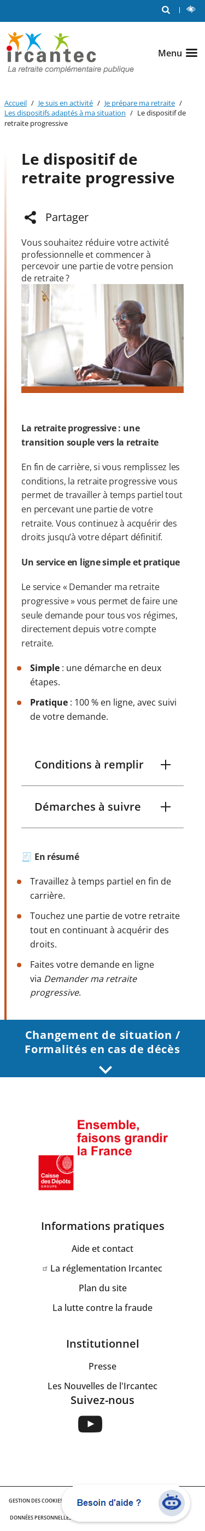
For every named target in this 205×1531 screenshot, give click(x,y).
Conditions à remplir (89, 764)
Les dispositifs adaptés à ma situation (65, 112)
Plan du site (103, 1288)
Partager (67, 217)
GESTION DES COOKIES (36, 1500)
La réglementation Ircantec (106, 1268)
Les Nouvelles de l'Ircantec (102, 1386)
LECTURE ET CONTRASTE (193, 10)
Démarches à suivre (87, 806)
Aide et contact (102, 1249)
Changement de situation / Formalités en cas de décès (102, 1051)
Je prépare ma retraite (139, 103)
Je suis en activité (65, 103)
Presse (102, 1366)
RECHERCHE (168, 9)
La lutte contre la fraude (102, 1308)
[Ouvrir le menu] (179, 53)
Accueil (15, 103)
